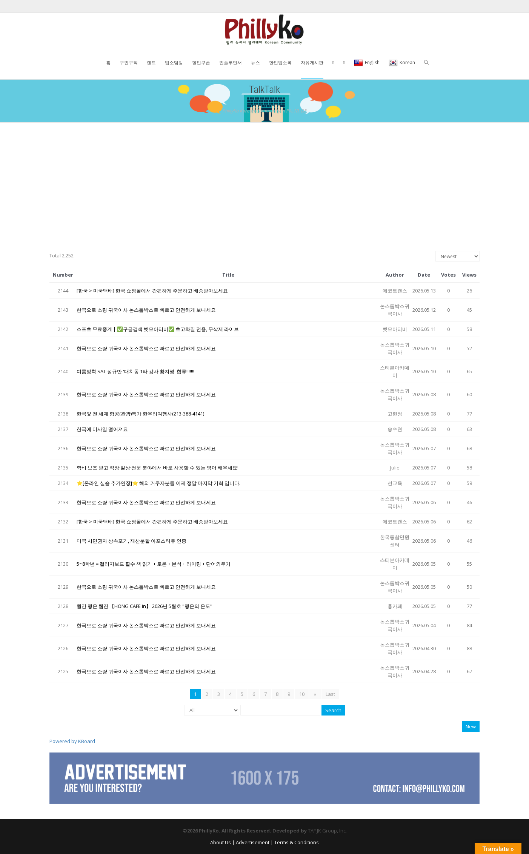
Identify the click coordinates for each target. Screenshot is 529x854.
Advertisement (252, 842)
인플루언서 (230, 62)
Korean (402, 63)
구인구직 (129, 62)
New (471, 726)
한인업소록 (280, 62)
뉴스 (255, 62)
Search (333, 710)
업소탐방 (174, 62)
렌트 (151, 62)
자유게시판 (312, 62)
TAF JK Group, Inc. (327, 830)
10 (302, 694)
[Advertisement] (264, 179)
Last (330, 694)
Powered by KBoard (72, 741)
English (367, 63)
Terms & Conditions (296, 842)
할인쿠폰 (201, 62)
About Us (220, 842)
